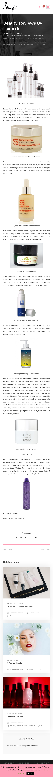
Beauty (20, 33)
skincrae (36, 44)
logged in (19, 751)
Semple (9, 33)
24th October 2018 (15, 609)
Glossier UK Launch (15, 722)
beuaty (30, 38)
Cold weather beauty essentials (20, 612)
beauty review (20, 38)
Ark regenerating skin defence (18, 36)
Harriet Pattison (16, 618)
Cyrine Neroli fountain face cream (28, 40)
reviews (17, 42)
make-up (6, 42)
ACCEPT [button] (30, 773)
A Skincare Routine (15, 669)
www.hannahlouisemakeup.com (15, 524)
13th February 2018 (15, 666)
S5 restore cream (17, 44)
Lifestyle (20, 731)
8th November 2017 (15, 719)
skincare (28, 44)
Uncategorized (35, 618)
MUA (11, 42)
